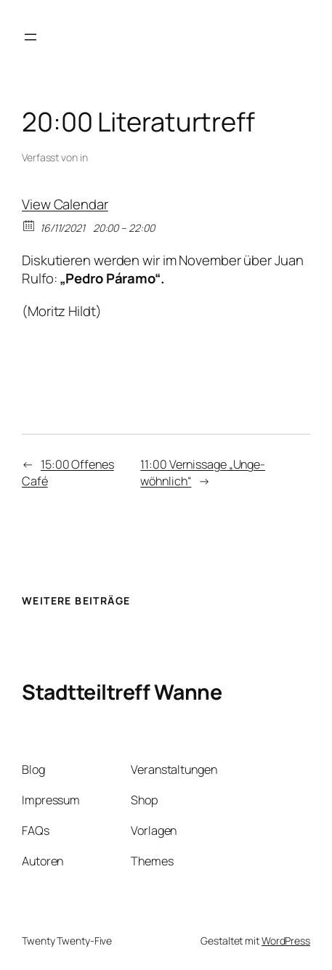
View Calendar (65, 204)
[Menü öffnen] (30, 37)
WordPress (286, 940)
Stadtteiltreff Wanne (122, 692)
